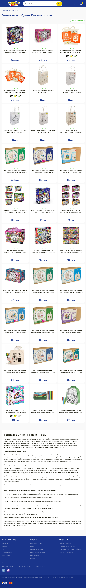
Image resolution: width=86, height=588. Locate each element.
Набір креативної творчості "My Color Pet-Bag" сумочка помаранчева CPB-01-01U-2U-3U (43, 212)
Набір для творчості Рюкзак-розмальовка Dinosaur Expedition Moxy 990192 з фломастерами (71, 412)
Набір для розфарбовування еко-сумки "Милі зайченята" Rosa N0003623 (43, 372)
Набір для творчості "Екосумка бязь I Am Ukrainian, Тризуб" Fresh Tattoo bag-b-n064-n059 (71, 52)
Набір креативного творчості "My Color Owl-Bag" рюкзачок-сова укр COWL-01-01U (15, 52)
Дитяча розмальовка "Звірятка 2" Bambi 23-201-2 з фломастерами (43, 92)
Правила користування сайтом (70, 549)
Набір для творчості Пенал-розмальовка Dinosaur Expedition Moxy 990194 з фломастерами (43, 412)
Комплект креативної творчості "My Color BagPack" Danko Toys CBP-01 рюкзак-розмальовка (15, 212)
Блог (3, 549)
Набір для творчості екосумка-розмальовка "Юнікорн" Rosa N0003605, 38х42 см (15, 172)
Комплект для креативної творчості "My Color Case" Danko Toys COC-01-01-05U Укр (15, 252)
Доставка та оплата (37, 549)
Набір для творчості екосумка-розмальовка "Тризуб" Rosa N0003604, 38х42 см (15, 332)
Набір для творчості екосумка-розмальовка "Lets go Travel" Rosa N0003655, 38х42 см (43, 172)
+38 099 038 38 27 (24, 566)
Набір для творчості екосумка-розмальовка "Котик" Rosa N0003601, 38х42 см (15, 372)
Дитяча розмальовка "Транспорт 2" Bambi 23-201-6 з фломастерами (43, 132)
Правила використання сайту (12, 577)
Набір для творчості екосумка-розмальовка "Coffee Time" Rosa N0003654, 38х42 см (43, 332)
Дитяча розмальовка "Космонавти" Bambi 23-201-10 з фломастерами (71, 132)
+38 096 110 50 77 (39, 566)
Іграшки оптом (7, 552)
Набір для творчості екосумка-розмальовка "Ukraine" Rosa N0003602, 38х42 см (71, 172)
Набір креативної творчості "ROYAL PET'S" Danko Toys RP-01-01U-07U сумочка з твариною (43, 52)
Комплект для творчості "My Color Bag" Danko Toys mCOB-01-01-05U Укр (43, 252)
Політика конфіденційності (68, 546)
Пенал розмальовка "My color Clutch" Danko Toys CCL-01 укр (71, 211)
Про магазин (34, 555)
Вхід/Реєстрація (36, 543)
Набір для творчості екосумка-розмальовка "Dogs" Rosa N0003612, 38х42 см (71, 332)
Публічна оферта (65, 543)
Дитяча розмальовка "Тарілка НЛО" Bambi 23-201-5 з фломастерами (15, 132)
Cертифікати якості (66, 552)
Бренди (4, 546)
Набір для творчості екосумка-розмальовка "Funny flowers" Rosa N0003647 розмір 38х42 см (71, 372)
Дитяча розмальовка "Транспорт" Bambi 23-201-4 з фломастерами (71, 92)
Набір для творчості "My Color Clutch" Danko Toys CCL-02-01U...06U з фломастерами (71, 252)
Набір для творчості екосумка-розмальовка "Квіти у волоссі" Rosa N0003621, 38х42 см (71, 292)
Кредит (33, 558)
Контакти (5, 543)
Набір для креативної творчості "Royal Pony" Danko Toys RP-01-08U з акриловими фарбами (15, 292)
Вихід (32, 546)
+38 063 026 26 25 (8, 566)
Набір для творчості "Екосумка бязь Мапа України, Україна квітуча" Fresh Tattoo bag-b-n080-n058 (15, 92)
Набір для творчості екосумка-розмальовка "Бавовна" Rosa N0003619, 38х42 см (43, 292)
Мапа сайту (6, 555)
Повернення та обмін (37, 552)
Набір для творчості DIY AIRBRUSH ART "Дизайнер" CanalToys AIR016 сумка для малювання (15, 412)
